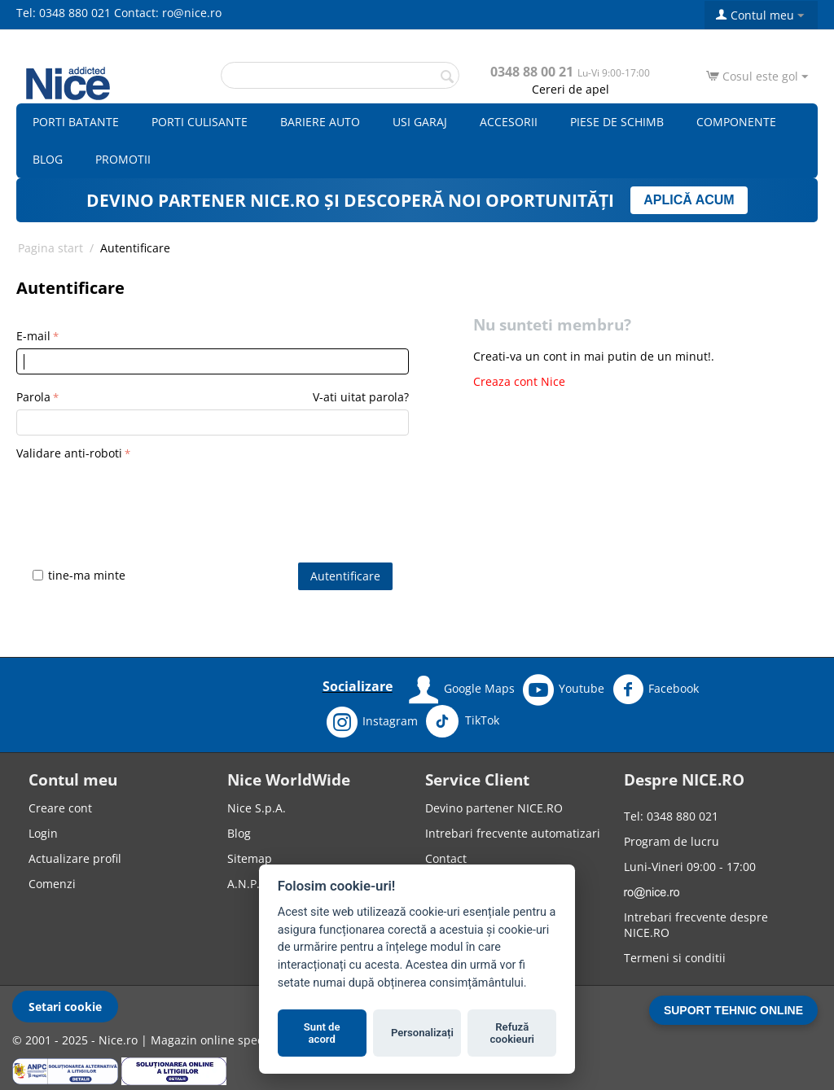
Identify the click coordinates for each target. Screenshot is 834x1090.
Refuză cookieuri (512, 1033)
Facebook (655, 689)
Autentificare (345, 576)
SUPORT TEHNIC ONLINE (733, 1010)
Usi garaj (420, 121)
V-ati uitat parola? (361, 397)
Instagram (372, 722)
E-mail (33, 336)
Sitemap (249, 858)
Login (43, 833)
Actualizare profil (75, 858)
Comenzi (52, 883)
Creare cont (60, 808)
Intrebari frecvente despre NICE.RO (696, 924)
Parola (33, 397)
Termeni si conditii (675, 957)
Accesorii (509, 121)
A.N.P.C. (248, 883)
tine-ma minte (79, 575)
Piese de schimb (617, 121)
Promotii (123, 159)
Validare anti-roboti (69, 453)
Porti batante (76, 121)
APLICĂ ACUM (688, 200)
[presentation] (140, 496)
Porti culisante (199, 121)
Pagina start (50, 248)
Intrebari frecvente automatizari (512, 833)
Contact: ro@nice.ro (168, 12)
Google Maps (462, 689)
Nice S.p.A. (256, 808)
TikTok (462, 721)
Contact (446, 858)
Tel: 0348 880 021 (63, 12)
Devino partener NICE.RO (494, 808)
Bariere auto (320, 121)
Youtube (563, 689)
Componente (736, 121)
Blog (48, 159)
